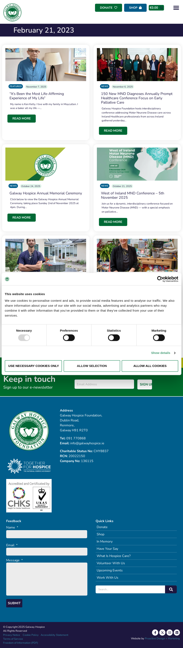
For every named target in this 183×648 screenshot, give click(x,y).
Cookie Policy (30, 635)
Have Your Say (107, 548)
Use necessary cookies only (33, 366)
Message (14, 560)
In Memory (105, 541)
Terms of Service (13, 639)
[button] (176, 7)
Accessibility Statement (54, 635)
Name (12, 527)
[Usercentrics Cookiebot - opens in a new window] (160, 279)
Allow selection (92, 366)
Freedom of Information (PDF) (20, 643)
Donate (102, 527)
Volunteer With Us (111, 563)
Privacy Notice (11, 635)
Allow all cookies (150, 366)
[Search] (171, 589)
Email (12, 545)
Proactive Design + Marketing (162, 638)
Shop (100, 534)
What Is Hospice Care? (114, 556)
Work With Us (107, 577)
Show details (160, 353)
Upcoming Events (110, 570)
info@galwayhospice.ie (87, 443)
